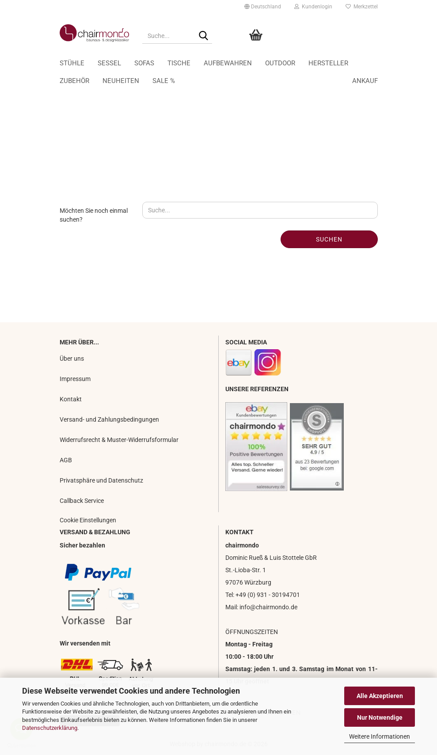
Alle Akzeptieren (380, 695)
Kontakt (71, 399)
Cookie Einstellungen (88, 520)
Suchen (329, 239)
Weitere (301, 63)
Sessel (132, 63)
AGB (66, 460)
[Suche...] (203, 36)
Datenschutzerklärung (49, 728)
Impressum (75, 378)
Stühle (95, 63)
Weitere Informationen (379, 736)
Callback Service (82, 500)
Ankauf (341, 63)
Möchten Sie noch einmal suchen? (94, 215)
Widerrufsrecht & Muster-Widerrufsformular (119, 439)
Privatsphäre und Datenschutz (101, 480)
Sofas (167, 63)
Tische (201, 63)
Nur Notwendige (380, 717)
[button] (263, 6)
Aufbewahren (251, 63)
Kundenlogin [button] (313, 7)
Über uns (72, 358)
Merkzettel (362, 7)
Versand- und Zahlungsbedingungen (109, 419)
